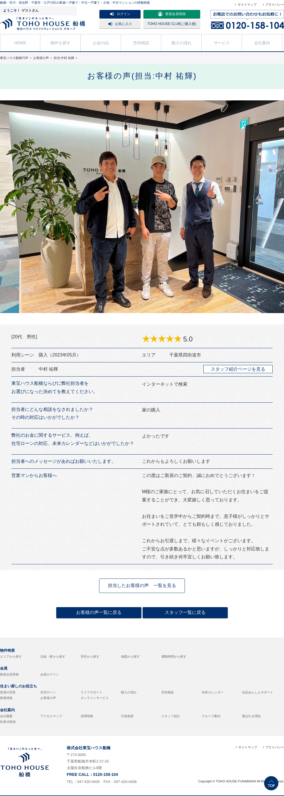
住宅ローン (48, 692)
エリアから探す (11, 656)
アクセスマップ (51, 716)
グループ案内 (211, 716)
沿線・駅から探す (52, 656)
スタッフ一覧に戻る (185, 612)
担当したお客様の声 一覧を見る (142, 585)
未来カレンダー (213, 692)
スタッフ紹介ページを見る (238, 369)
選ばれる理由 (251, 716)
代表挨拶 (127, 716)
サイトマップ (247, 4)
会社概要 (6, 716)
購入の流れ (181, 42)
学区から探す (90, 656)
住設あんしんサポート (257, 692)
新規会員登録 (172, 14)
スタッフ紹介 (170, 716)
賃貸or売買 (7, 692)
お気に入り (120, 24)
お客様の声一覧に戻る (99, 612)
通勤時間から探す (173, 656)
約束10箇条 (8, 721)
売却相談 (141, 42)
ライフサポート (92, 692)
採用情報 (87, 716)
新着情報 (6, 698)
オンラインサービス (95, 698)
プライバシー (274, 4)
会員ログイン (49, 674)
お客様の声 (48, 698)
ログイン (120, 14)
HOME (20, 42)
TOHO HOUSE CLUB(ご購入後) (171, 24)
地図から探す (130, 656)
